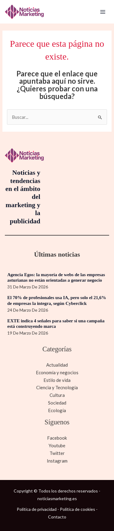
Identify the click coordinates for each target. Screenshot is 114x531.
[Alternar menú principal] (102, 11)
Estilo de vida (57, 380)
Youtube (57, 445)
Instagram (57, 460)
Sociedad (57, 402)
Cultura (57, 395)
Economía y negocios (57, 372)
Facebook (57, 438)
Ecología (57, 410)
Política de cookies (77, 509)
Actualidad (57, 365)
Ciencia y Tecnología (57, 387)
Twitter (57, 453)
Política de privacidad (37, 509)
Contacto (57, 516)
